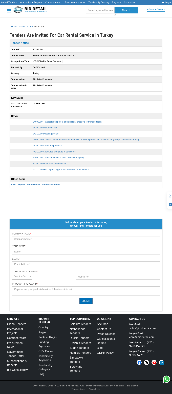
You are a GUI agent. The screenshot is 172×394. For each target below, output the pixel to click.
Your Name (19, 246)
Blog (100, 347)
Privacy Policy (94, 389)
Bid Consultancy (17, 369)
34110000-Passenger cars (46, 133)
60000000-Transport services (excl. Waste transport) (58, 157)
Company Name (21, 233)
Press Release (106, 334)
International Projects (31, 2)
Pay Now (116, 2)
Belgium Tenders (80, 324)
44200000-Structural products (47, 145)
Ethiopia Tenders (80, 343)
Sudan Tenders (79, 347)
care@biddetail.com (142, 337)
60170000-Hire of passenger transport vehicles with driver (61, 169)
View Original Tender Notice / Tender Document (35, 184)
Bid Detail (132, 385)
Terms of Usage (78, 389)
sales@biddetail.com (142, 328)
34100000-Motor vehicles (45, 127)
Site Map (102, 324)
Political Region (48, 337)
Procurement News (75, 2)
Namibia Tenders (80, 352)
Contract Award (53, 2)
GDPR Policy (105, 352)
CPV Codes (45, 351)
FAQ (41, 374)
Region (43, 332)
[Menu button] (10, 10)
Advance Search (156, 9)
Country (43, 327)
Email (15, 259)
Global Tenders (9, 2)
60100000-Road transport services (49, 163)
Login (166, 2)
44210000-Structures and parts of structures (54, 151)
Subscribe (129, 2)
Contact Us (104, 329)
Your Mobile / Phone (25, 271)
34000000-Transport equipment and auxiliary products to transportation (67, 122)
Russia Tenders (79, 338)
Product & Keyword (25, 284)
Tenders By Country (98, 2)
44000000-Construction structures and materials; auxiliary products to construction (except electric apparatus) (86, 139)
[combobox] (22, 277)
